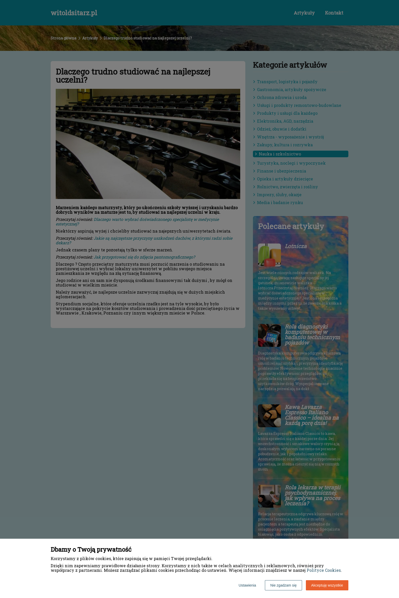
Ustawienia (247, 585)
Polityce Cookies (324, 570)
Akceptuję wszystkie (327, 585)
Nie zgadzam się (283, 585)
